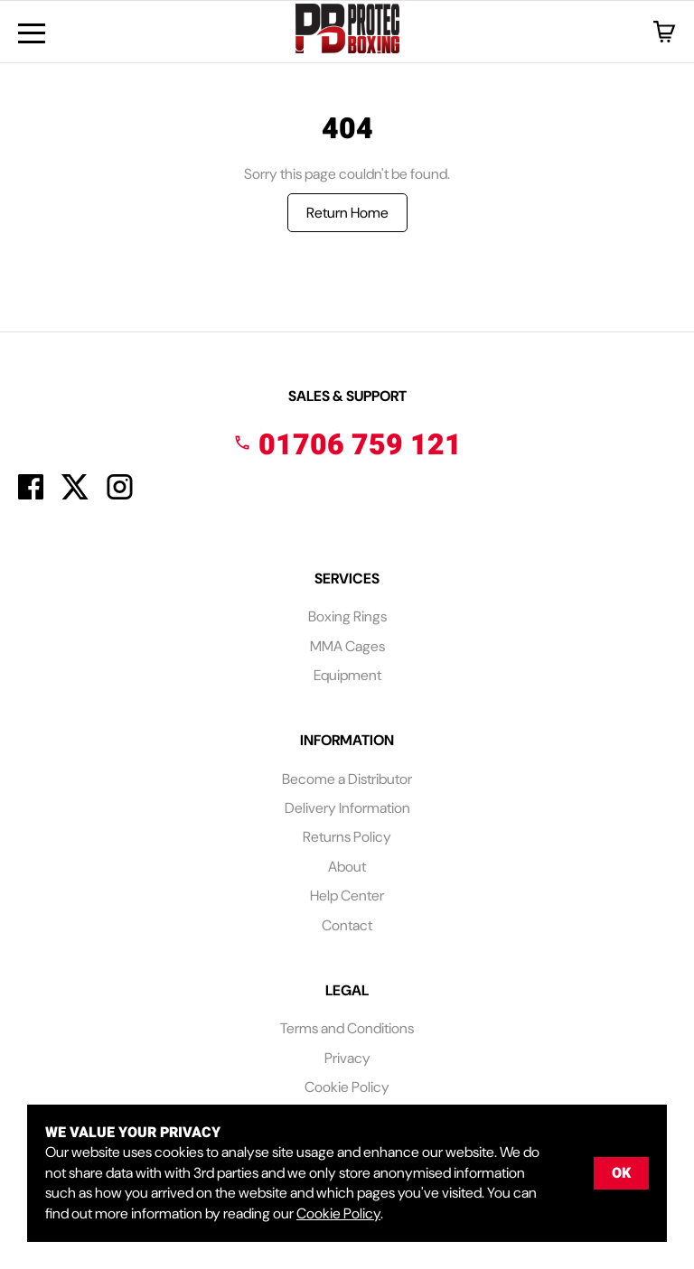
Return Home (347, 212)
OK (621, 1173)
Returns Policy (347, 836)
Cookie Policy (347, 1087)
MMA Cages (347, 646)
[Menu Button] (31, 33)
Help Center (347, 895)
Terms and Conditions (347, 1028)
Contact (347, 925)
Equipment (347, 675)
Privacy (347, 1058)
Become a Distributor (347, 779)
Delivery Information (347, 807)
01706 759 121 (347, 445)
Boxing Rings (347, 616)
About (347, 866)
